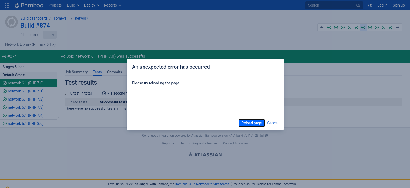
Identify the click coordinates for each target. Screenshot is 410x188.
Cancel (272, 123)
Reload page (252, 123)
